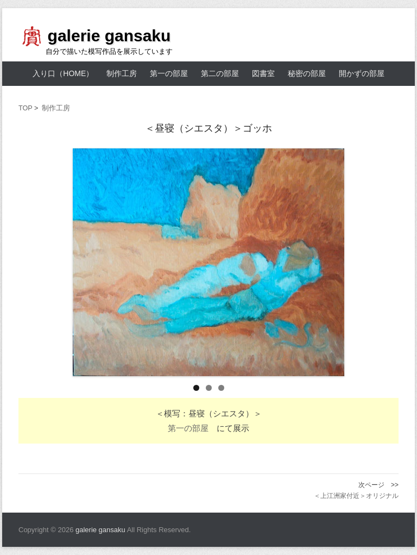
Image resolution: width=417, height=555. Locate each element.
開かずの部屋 (361, 73)
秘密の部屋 (307, 73)
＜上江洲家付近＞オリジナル (356, 496)
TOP (25, 108)
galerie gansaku (109, 36)
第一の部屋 (169, 73)
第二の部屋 (220, 73)
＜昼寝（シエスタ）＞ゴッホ (208, 128)
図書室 (263, 73)
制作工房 (121, 73)
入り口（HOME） (63, 73)
